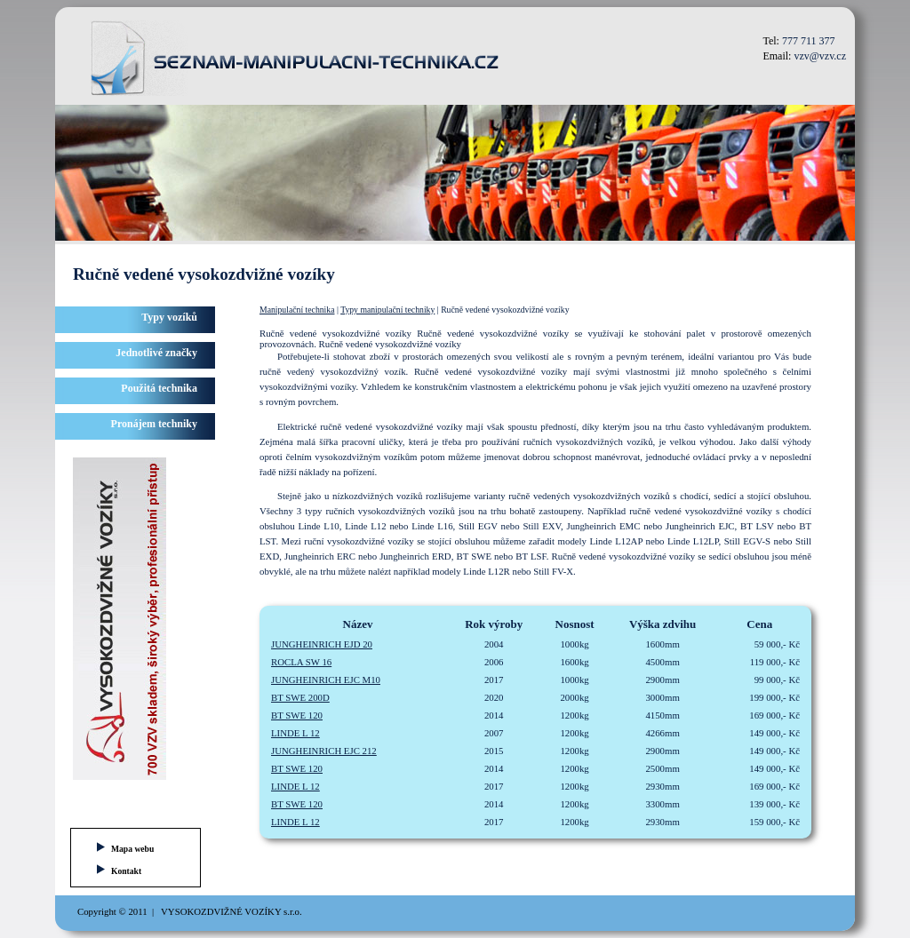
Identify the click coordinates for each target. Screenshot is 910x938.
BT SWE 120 (297, 715)
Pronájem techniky (154, 423)
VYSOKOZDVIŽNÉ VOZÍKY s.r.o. (231, 911)
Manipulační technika (296, 309)
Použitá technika (159, 388)
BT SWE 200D (300, 697)
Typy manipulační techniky (387, 309)
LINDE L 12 (295, 732)
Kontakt (126, 871)
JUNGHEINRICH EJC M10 (325, 679)
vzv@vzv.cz (820, 56)
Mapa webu (132, 849)
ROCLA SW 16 (301, 661)
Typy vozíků (169, 317)
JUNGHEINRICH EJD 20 (321, 644)
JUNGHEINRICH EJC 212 (324, 750)
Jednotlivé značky (156, 352)
